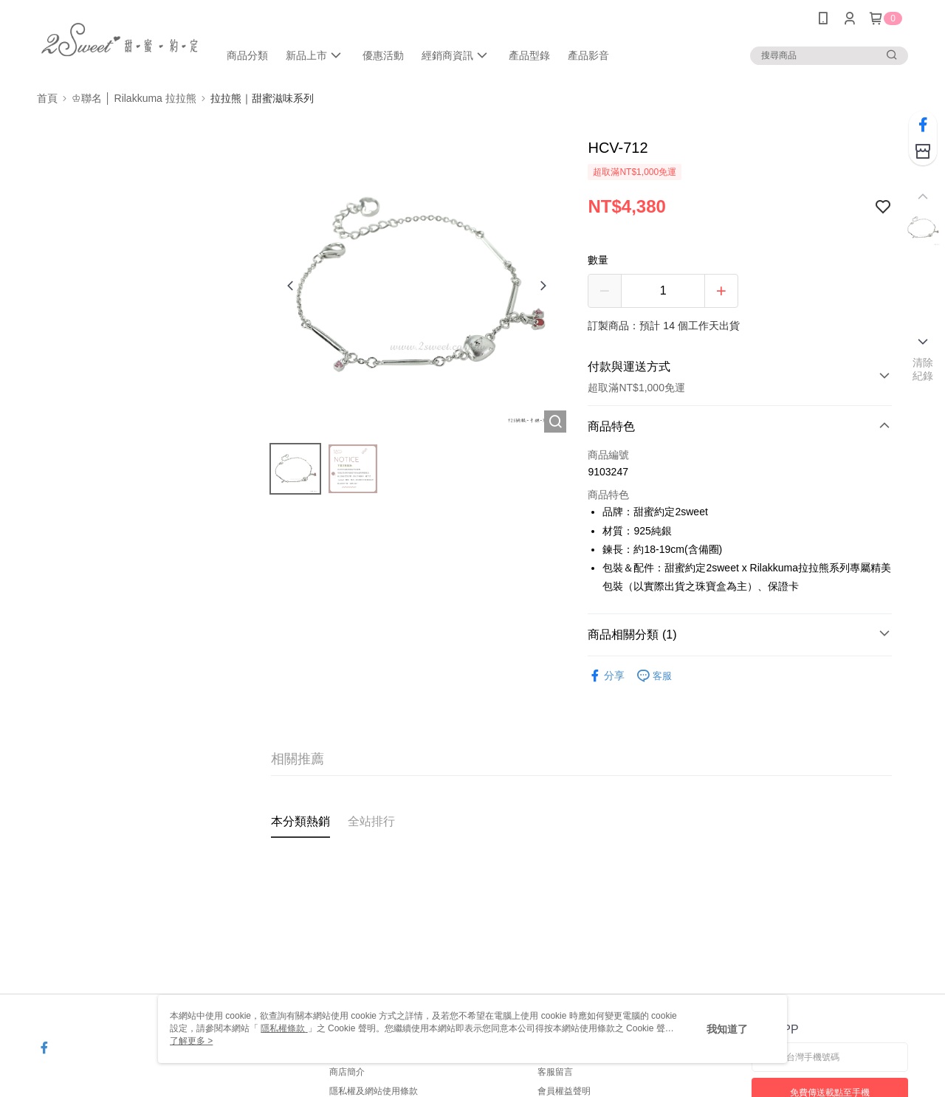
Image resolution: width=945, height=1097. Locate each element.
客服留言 (555, 1072)
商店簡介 (347, 1072)
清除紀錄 (923, 369)
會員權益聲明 (564, 1091)
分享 (606, 676)
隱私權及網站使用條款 (373, 1091)
